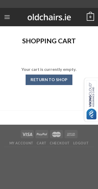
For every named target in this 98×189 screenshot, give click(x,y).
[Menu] (7, 16)
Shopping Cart (49, 41)
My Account (21, 143)
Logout (81, 143)
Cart (41, 143)
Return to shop (49, 79)
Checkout (60, 143)
